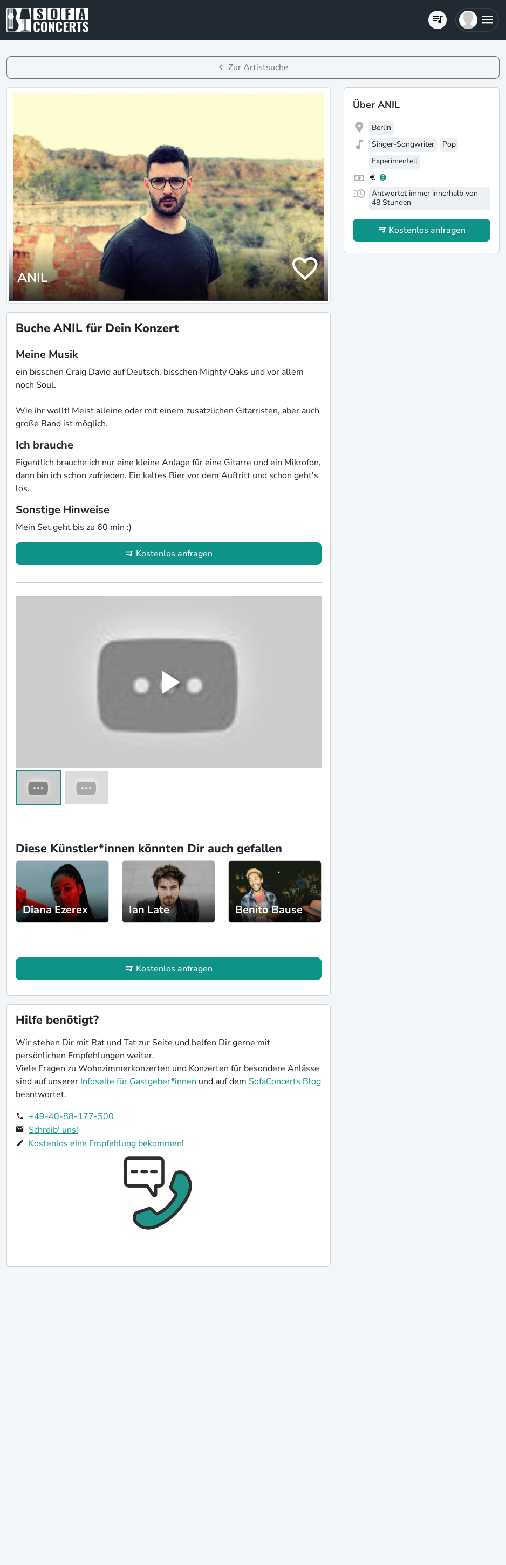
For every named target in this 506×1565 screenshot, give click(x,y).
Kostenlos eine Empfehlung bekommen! (106, 1143)
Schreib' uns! (53, 1130)
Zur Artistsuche (258, 67)
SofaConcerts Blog (285, 1081)
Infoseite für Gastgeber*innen (138, 1081)
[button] (477, 20)
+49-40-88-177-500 (71, 1116)
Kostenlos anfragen (174, 554)
